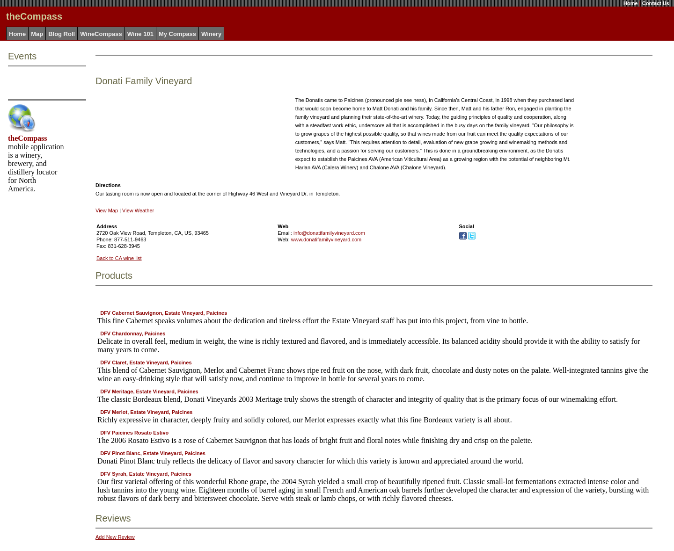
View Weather (138, 210)
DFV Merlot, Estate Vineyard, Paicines (146, 412)
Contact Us (655, 3)
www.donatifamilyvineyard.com (326, 239)
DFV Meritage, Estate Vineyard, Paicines (149, 391)
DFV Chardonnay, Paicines (132, 333)
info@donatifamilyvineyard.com (329, 233)
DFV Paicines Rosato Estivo (134, 432)
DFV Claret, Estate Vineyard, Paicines (145, 362)
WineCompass (101, 33)
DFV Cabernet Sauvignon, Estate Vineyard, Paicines (163, 313)
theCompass (27, 138)
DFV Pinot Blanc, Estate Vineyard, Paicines (152, 453)
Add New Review (115, 537)
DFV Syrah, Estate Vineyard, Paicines (145, 474)
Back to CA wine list (119, 258)
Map (37, 33)
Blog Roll (61, 33)
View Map (106, 210)
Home (630, 3)
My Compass (177, 33)
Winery (211, 33)
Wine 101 (140, 33)
